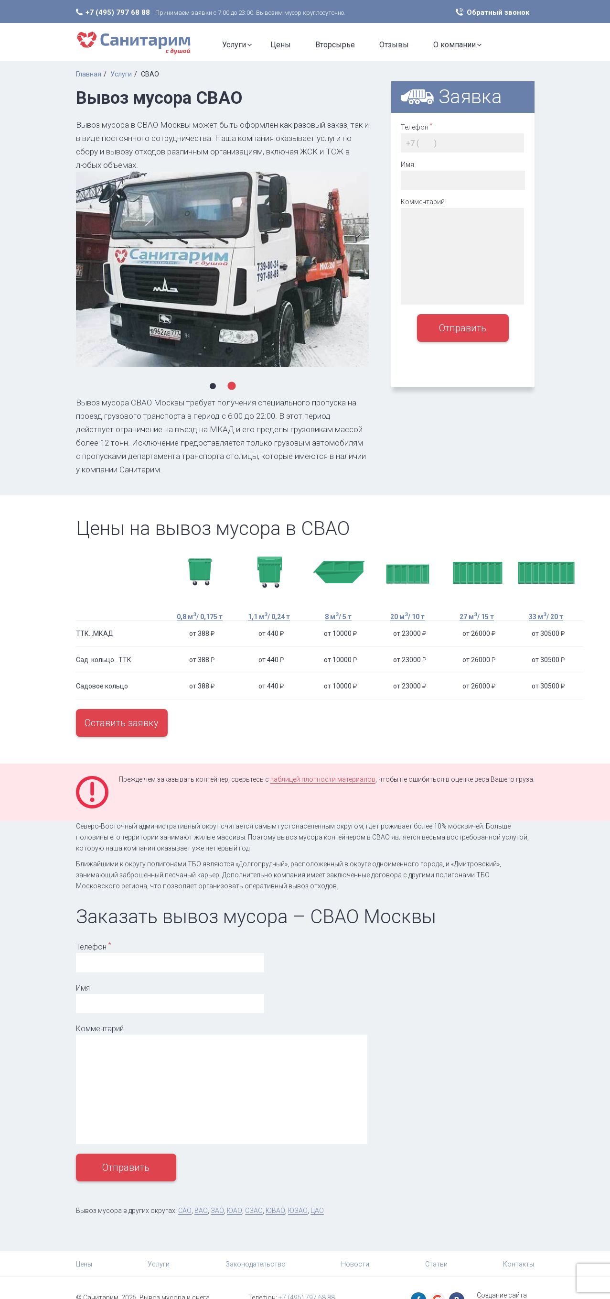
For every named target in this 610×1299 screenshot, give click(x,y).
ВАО (201, 1210)
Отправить (462, 328)
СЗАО (254, 1210)
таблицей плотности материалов (322, 779)
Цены (280, 44)
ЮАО (234, 1210)
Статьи (436, 1264)
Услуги (234, 44)
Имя (407, 164)
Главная (88, 74)
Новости (355, 1264)
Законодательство (255, 1264)
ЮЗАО (298, 1210)
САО (185, 1210)
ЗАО (217, 1210)
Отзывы (394, 44)
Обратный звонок (498, 12)
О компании (454, 44)
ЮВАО (275, 1210)
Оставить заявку (122, 723)
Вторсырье (335, 44)
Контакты (518, 1264)
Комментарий (423, 202)
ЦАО (317, 1210)
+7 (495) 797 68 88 (118, 12)
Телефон (416, 126)
